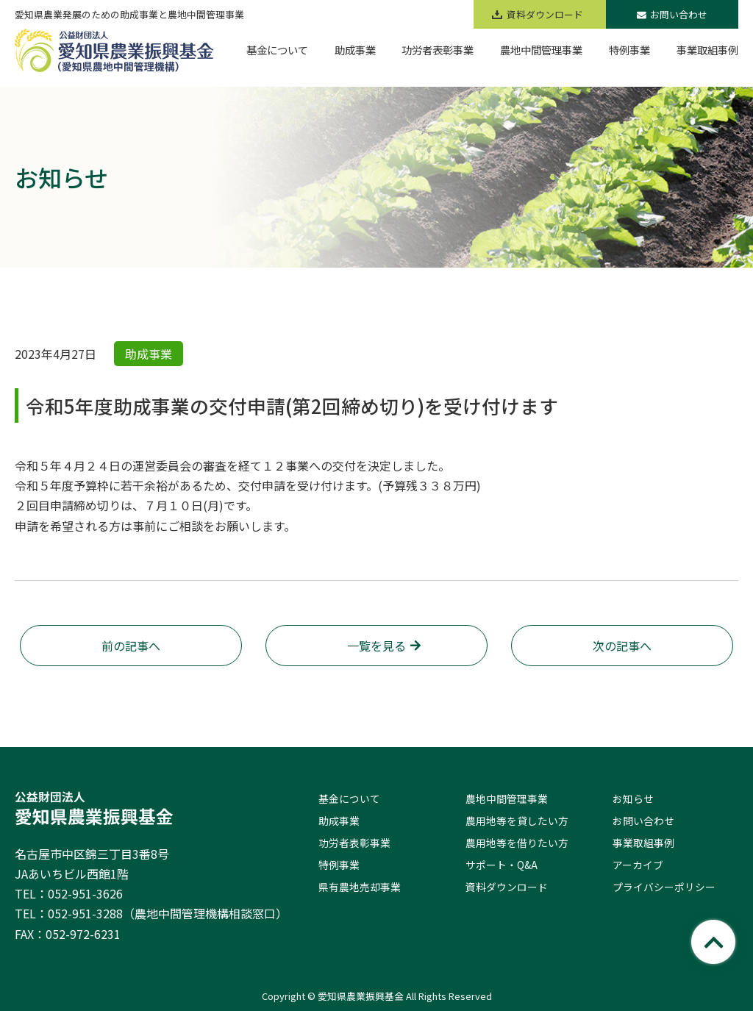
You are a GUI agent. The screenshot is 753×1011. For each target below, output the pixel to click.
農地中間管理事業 (506, 798)
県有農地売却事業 (359, 886)
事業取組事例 (643, 842)
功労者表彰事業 (354, 842)
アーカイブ (638, 864)
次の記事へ (622, 645)
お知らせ (633, 798)
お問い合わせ (672, 14)
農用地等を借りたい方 (516, 842)
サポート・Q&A (501, 864)
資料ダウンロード (506, 886)
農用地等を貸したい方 (516, 820)
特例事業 (339, 864)
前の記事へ (130, 645)
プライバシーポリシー (664, 886)
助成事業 (339, 820)
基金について (349, 798)
